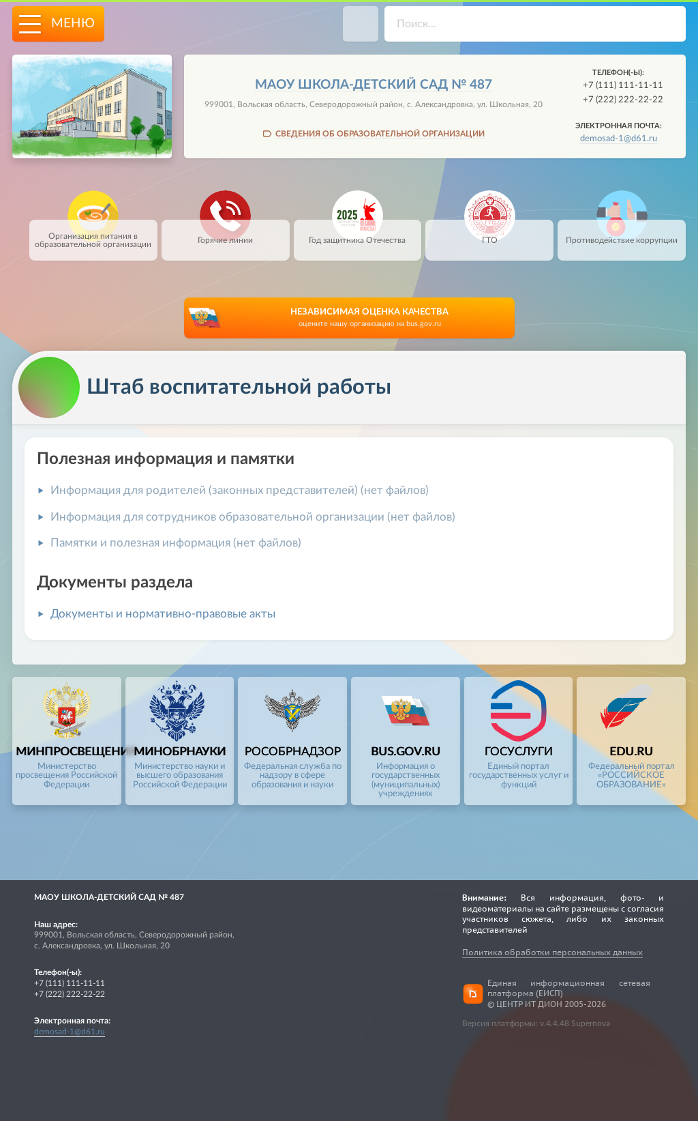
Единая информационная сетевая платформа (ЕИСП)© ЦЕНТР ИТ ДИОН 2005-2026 (568, 993)
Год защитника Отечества (357, 232)
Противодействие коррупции (622, 232)
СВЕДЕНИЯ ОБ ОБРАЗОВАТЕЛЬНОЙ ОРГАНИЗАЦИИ (380, 134)
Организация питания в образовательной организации (93, 234)
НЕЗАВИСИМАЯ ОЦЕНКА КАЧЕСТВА (370, 319)
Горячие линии (225, 232)
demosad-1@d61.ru (618, 138)
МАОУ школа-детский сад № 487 (373, 84)
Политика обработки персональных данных (552, 952)
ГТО (489, 232)
